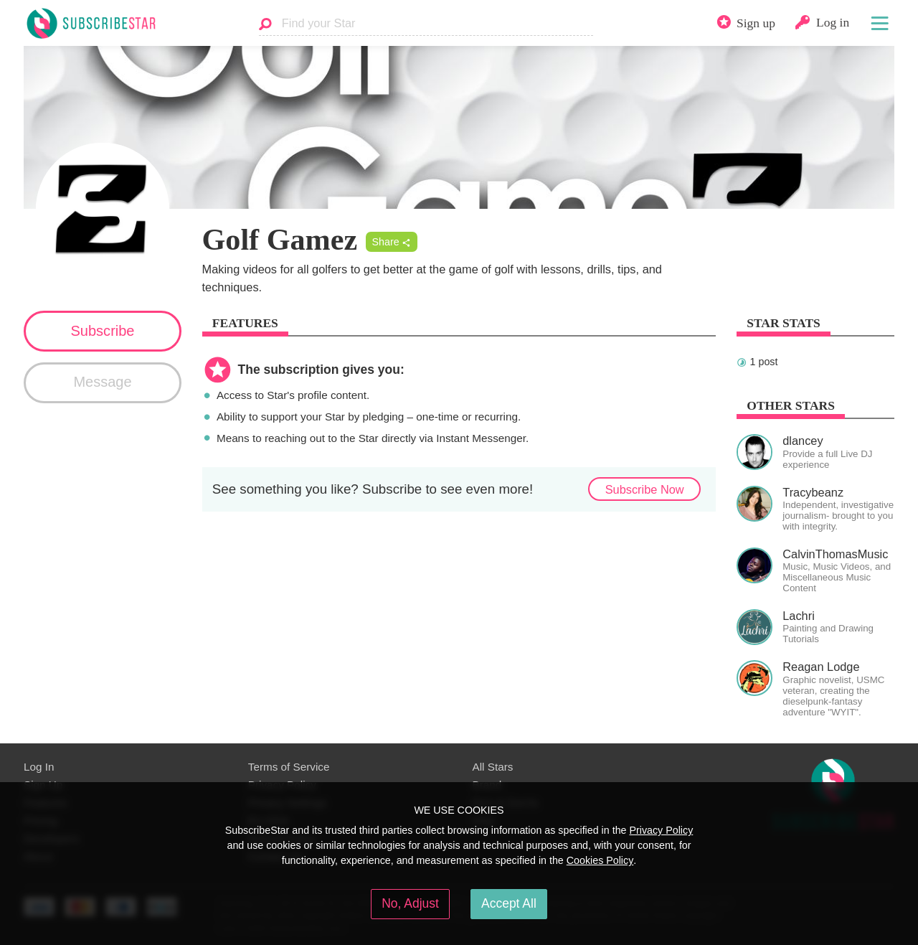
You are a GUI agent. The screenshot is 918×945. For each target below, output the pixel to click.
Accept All (508, 903)
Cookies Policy (600, 860)
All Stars (493, 767)
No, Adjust (410, 903)
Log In (39, 767)
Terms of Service (289, 767)
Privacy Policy (661, 830)
